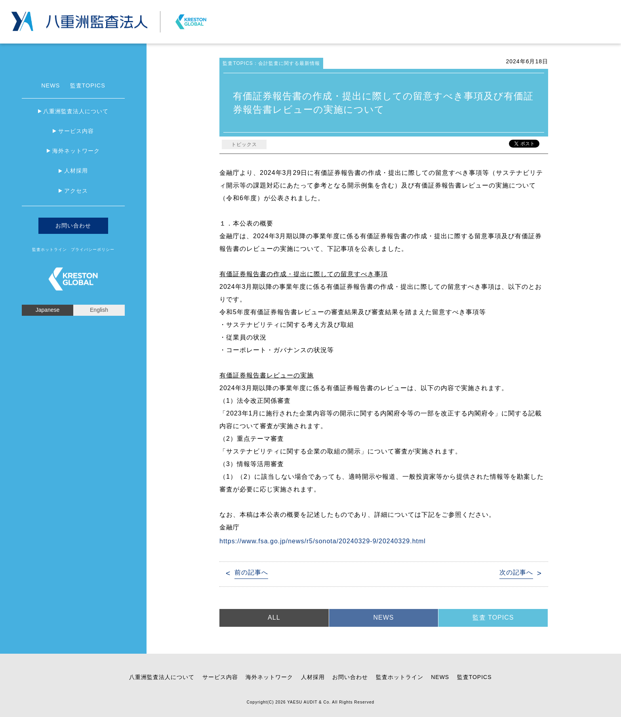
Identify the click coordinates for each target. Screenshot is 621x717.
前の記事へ (251, 572)
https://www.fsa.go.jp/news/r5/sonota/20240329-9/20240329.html (322, 541)
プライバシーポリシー (566, 5)
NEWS (50, 85)
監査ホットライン (49, 249)
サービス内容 (76, 131)
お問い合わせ (518, 5)
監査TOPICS (87, 85)
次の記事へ (516, 572)
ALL (274, 617)
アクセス (76, 191)
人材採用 (76, 170)
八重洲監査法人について (76, 111)
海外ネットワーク (76, 151)
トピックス (244, 144)
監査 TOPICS (493, 617)
